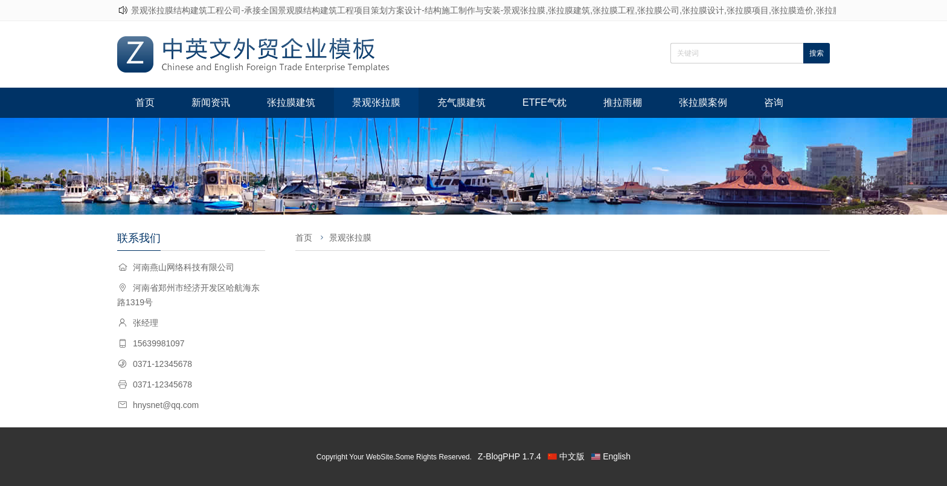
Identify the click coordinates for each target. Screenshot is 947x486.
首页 (145, 102)
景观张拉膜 (376, 102)
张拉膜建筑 (291, 102)
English (617, 456)
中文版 (572, 456)
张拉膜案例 (703, 102)
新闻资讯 (210, 102)
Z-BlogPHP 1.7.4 (509, 456)
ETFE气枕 (544, 102)
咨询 (773, 102)
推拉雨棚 (622, 102)
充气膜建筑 (461, 102)
